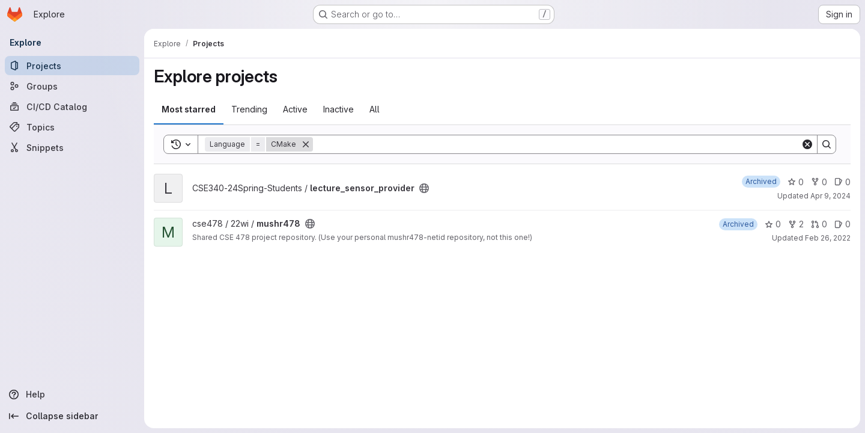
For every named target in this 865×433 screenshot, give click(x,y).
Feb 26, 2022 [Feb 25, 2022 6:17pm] (828, 237)
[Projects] (72, 65)
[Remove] (306, 144)
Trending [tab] (249, 109)
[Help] (72, 394)
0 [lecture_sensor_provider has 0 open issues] (842, 182)
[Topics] (72, 127)
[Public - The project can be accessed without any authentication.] (424, 188)
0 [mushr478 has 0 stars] (773, 224)
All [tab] (374, 109)
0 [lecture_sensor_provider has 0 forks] (819, 182)
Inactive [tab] (338, 109)
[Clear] (807, 144)
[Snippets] (72, 147)
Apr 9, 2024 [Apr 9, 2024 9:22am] (830, 195)
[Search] (556, 144)
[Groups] (72, 86)
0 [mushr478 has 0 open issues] (842, 224)
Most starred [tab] (189, 109)
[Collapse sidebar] (72, 416)
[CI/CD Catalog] (72, 106)
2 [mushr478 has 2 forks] (796, 224)
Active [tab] (295, 109)
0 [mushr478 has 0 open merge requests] (819, 224)
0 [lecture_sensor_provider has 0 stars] (796, 182)
